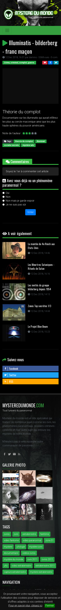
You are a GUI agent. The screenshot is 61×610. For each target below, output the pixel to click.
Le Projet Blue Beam (38, 326)
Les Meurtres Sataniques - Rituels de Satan (41, 267)
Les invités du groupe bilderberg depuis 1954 (39, 287)
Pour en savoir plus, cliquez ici (25, 605)
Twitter (10, 375)
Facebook (11, 369)
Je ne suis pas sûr (16, 204)
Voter (30, 212)
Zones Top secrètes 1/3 (39, 306)
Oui (7, 192)
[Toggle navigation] (7, 30)
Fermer (50, 605)
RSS (8, 382)
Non (8, 196)
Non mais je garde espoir (20, 200)
